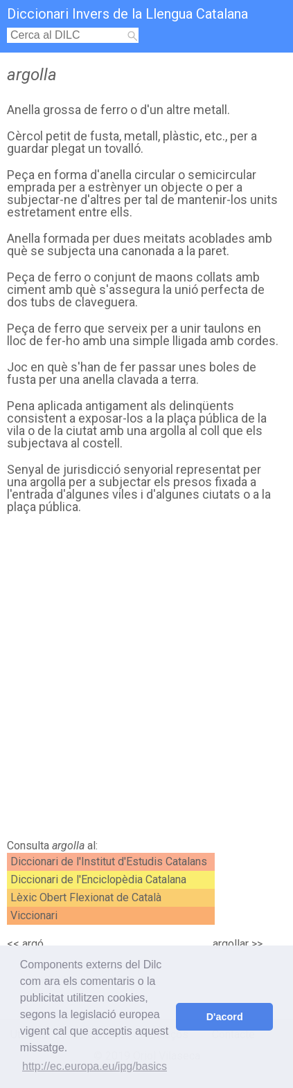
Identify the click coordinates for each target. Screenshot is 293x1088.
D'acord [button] (224, 1016)
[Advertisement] (146, 680)
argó (33, 943)
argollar (231, 943)
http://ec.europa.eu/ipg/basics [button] (94, 1066)
